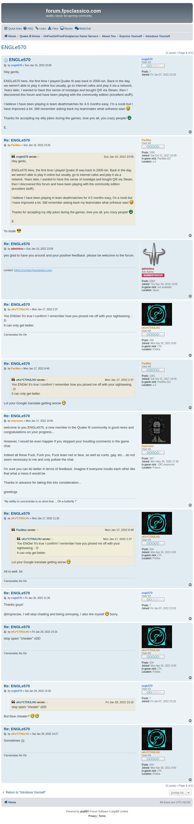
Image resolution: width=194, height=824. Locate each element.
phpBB (84, 811)
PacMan (21, 529)
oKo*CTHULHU (26, 379)
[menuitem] (28, 29)
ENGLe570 (13, 47)
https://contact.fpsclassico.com (33, 270)
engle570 (22, 156)
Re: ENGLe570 (17, 140)
